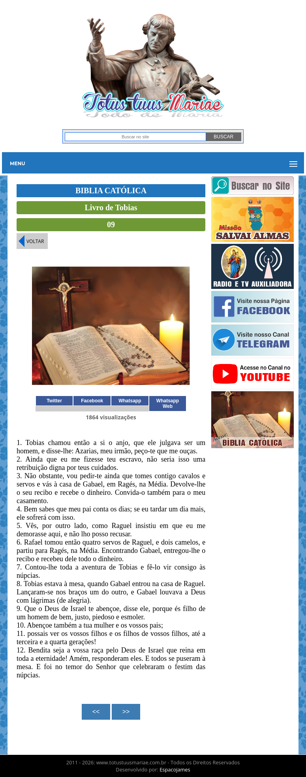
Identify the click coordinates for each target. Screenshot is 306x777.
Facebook (92, 401)
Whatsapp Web (167, 403)
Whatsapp (129, 401)
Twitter (54, 401)
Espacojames (175, 769)
